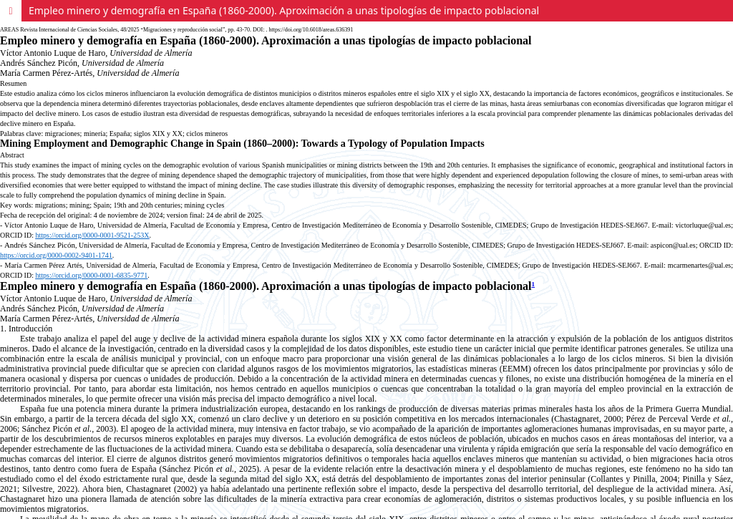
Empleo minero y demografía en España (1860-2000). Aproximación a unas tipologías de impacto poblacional (284, 10)
